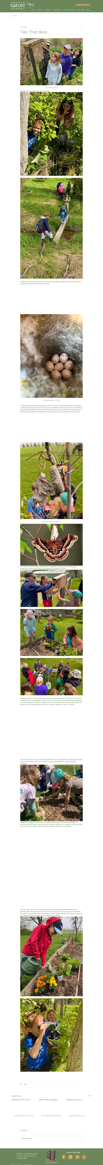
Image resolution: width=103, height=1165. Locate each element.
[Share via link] (25, 1084)
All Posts (14, 16)
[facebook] (63, 1156)
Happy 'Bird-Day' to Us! (77, 1116)
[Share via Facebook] (21, 1084)
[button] (40, 10)
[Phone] (84, 1157)
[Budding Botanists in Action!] (24, 1106)
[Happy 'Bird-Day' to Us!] (79, 1106)
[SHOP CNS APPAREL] (82, 5)
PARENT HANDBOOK (51, 1162)
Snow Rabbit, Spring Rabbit (51, 1116)
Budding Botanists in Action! (23, 1116)
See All (89, 1095)
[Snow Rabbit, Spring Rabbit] (51, 1106)
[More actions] (82, 27)
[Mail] (77, 1157)
